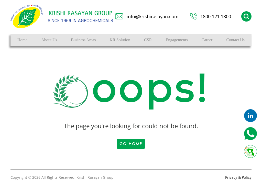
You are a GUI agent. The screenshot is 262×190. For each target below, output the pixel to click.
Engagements (177, 40)
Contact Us (235, 40)
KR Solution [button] (120, 40)
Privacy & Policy (238, 177)
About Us (49, 40)
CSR (148, 40)
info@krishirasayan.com (153, 16)
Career (207, 40)
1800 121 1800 (215, 16)
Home (22, 40)
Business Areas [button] (83, 40)
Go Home (130, 144)
